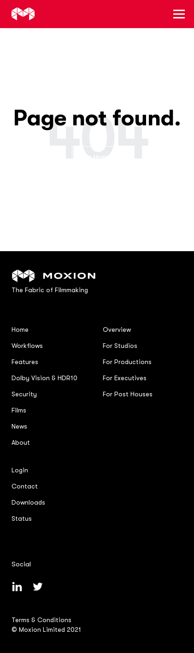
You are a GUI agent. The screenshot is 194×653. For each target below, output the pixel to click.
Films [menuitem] (19, 410)
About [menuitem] (21, 442)
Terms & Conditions (41, 620)
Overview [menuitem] (117, 329)
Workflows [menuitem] (27, 345)
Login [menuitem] (20, 470)
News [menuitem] (19, 426)
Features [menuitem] (25, 361)
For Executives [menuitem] (125, 378)
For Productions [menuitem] (127, 361)
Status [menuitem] (22, 518)
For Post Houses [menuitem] (128, 394)
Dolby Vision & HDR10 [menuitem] (44, 378)
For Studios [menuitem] (120, 345)
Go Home (97, 157)
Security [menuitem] (24, 394)
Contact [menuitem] (25, 486)
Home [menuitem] (20, 329)
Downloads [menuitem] (28, 502)
